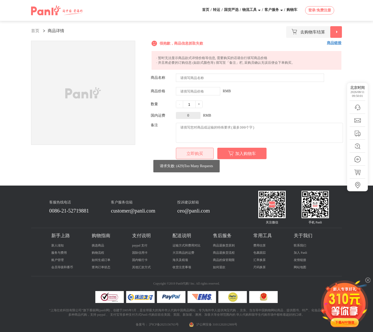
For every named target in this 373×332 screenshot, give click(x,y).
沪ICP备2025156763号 (164, 324)
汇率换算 (259, 260)
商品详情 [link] (56, 31)
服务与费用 (59, 253)
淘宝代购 (230, 310)
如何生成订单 (101, 260)
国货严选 (231, 10)
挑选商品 (98, 245)
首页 (205, 10)
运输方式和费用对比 (186, 245)
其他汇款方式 (141, 267)
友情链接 (300, 260)
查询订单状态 (101, 267)
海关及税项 (180, 260)
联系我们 (300, 245)
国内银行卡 (140, 260)
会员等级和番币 (62, 267)
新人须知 (57, 245)
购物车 (291, 10)
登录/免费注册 (319, 10)
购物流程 (98, 253)
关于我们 (303, 235)
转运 (216, 10)
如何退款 (219, 267)
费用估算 (259, 245)
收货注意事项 (182, 267)
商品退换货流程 (224, 253)
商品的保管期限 (224, 260)
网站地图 (300, 267)
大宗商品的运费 (183, 253)
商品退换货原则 (224, 245)
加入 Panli (300, 253)
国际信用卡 (140, 253)
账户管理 (57, 260)
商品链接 (334, 43)
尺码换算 (259, 267)
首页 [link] (35, 31)
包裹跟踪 (259, 253)
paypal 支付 (139, 245)
